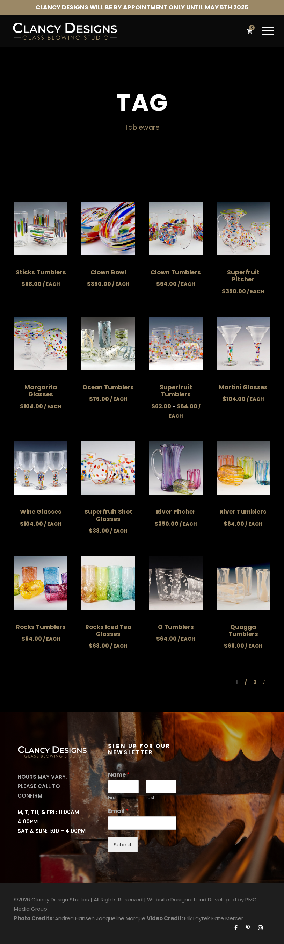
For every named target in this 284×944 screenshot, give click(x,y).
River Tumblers (243, 511)
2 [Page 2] (255, 682)
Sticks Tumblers (41, 272)
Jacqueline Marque (120, 918)
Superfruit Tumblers (176, 390)
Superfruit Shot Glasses (108, 515)
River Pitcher (176, 511)
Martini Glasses (243, 387)
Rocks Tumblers (41, 627)
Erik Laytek (197, 918)
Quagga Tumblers (243, 630)
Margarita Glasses (40, 390)
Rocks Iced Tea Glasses (108, 630)
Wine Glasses (40, 511)
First (112, 798)
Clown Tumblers (176, 272)
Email (118, 811)
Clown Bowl (108, 272)
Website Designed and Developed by (195, 899)
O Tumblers (176, 627)
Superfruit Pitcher (243, 275)
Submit (123, 844)
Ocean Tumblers (108, 387)
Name (119, 775)
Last (150, 798)
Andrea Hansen (75, 918)
